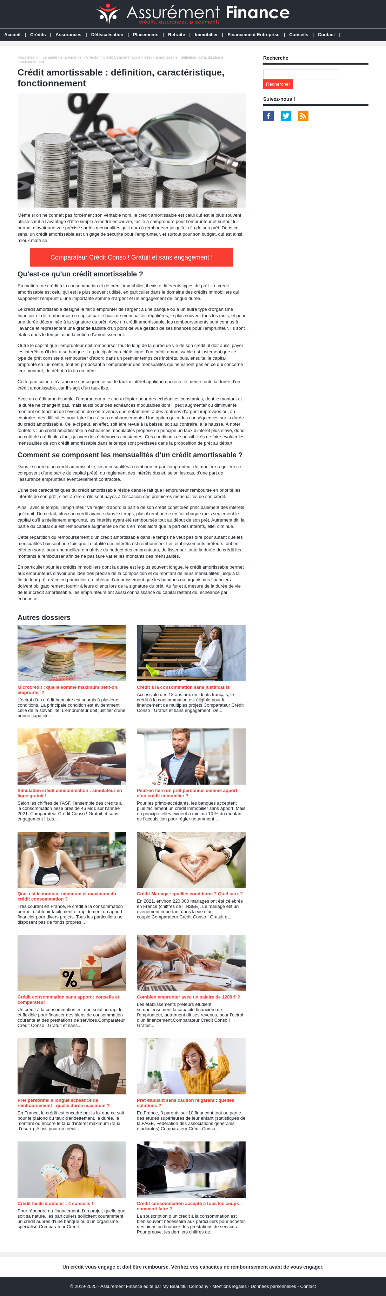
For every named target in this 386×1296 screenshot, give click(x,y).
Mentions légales (229, 1286)
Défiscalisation (107, 34)
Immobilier (206, 34)
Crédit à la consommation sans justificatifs (183, 687)
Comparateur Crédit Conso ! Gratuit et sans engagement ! (132, 257)
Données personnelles (273, 1286)
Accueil (12, 34)
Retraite (176, 34)
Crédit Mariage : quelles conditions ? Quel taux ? (190, 893)
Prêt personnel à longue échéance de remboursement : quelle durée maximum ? (63, 1103)
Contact (326, 34)
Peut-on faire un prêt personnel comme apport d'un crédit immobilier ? (187, 793)
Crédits (38, 34)
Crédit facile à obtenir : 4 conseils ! (55, 1203)
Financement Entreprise (253, 34)
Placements (145, 34)
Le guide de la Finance (61, 57)
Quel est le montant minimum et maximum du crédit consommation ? (67, 896)
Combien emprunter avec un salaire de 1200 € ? (188, 997)
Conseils (298, 34)
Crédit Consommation (121, 57)
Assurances (68, 34)
